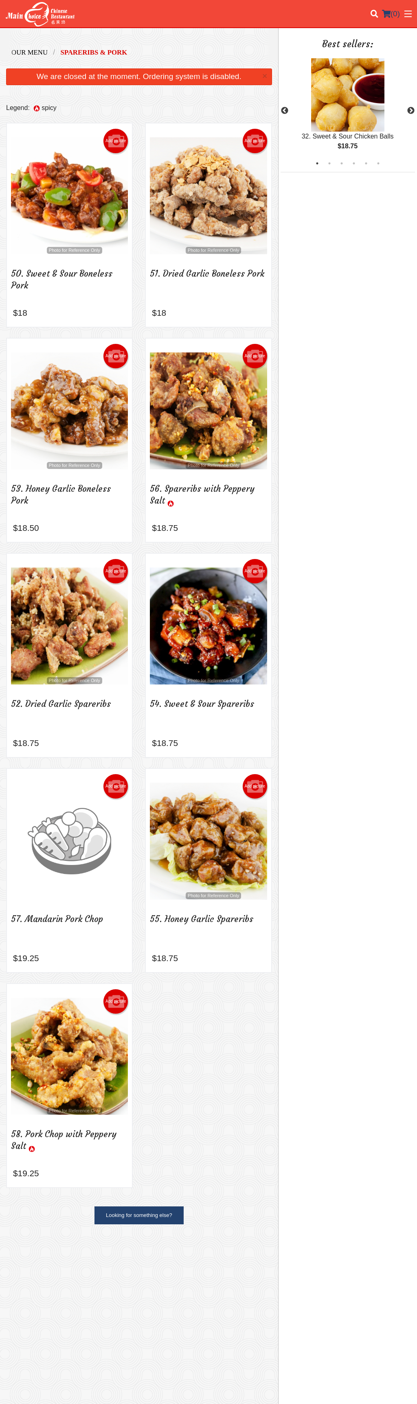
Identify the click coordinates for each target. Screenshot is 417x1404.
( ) (391, 14)
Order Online (229, 1279)
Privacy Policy (332, 1288)
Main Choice (34, 1258)
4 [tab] (354, 163)
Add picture (115, 141)
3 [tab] (342, 163)
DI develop (221, 1368)
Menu (221, 1269)
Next (411, 111)
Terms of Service (222, 1390)
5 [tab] (366, 163)
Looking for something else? (139, 1215)
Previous (285, 111)
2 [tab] (329, 163)
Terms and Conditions (341, 1279)
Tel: (236, 1330)
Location (326, 1269)
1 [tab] (317, 163)
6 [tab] (378, 163)
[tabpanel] (348, 110)
